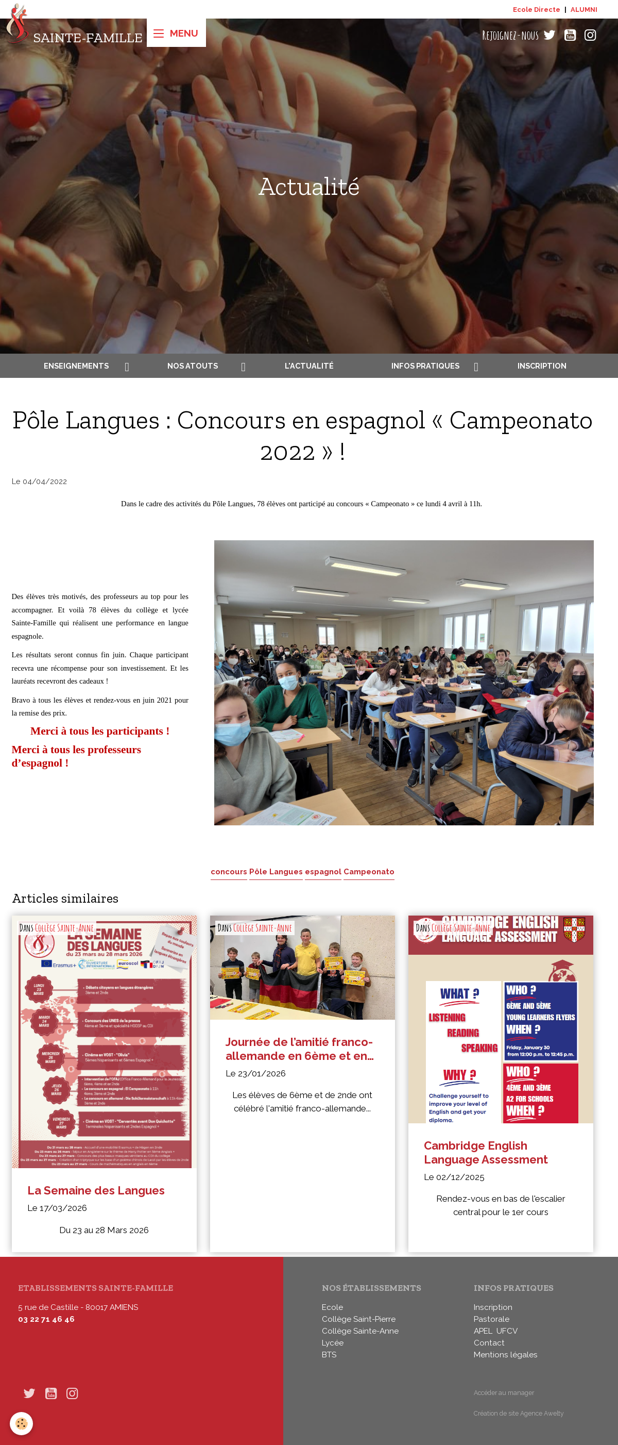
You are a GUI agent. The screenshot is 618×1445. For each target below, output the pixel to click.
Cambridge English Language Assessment (486, 1152)
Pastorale (491, 1319)
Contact (489, 1343)
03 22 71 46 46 (46, 1319)
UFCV (507, 1331)
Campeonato (369, 871)
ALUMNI (584, 9)
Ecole (332, 1307)
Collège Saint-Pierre (359, 1319)
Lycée (333, 1343)
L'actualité (309, 365)
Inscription (542, 365)
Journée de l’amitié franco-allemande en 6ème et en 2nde (299, 1048)
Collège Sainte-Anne (64, 928)
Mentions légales (506, 1354)
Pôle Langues (276, 871)
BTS (329, 1354)
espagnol (323, 871)
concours (229, 871)
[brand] (74, 35)
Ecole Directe (536, 9)
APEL (483, 1331)
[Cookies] (21, 1423)
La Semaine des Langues (96, 1190)
